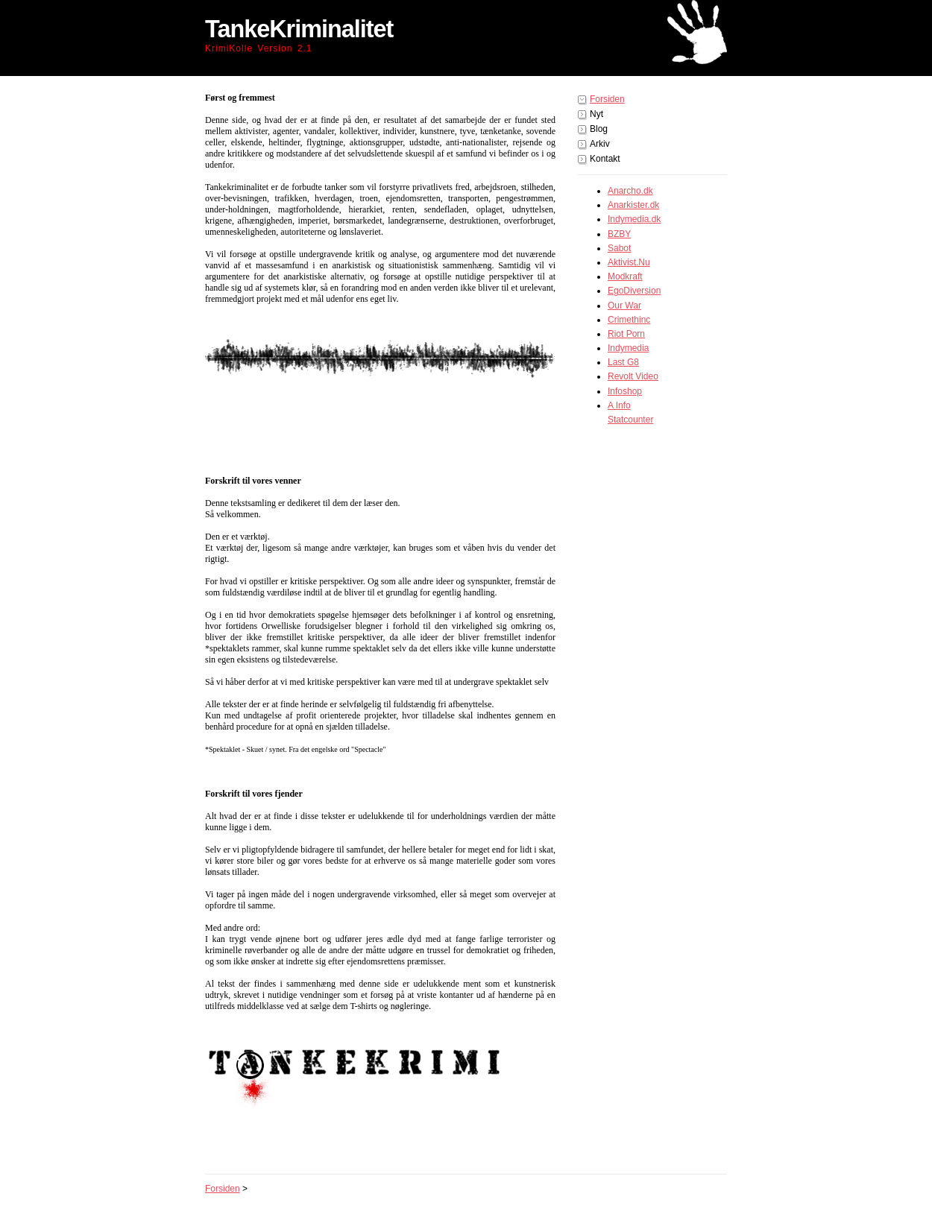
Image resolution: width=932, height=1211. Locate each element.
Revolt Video (633, 376)
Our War (624, 305)
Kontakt (605, 159)
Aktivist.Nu (629, 262)
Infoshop (625, 391)
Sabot (619, 248)
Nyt (596, 114)
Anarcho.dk (630, 191)
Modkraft (625, 276)
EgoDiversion (634, 290)
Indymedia (628, 348)
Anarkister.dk (633, 205)
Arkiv (600, 144)
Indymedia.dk (634, 219)
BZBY (619, 234)
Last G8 (623, 362)
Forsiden (607, 99)
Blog (599, 129)
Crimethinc (629, 319)
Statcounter (630, 419)
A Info (619, 405)
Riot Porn (626, 334)
